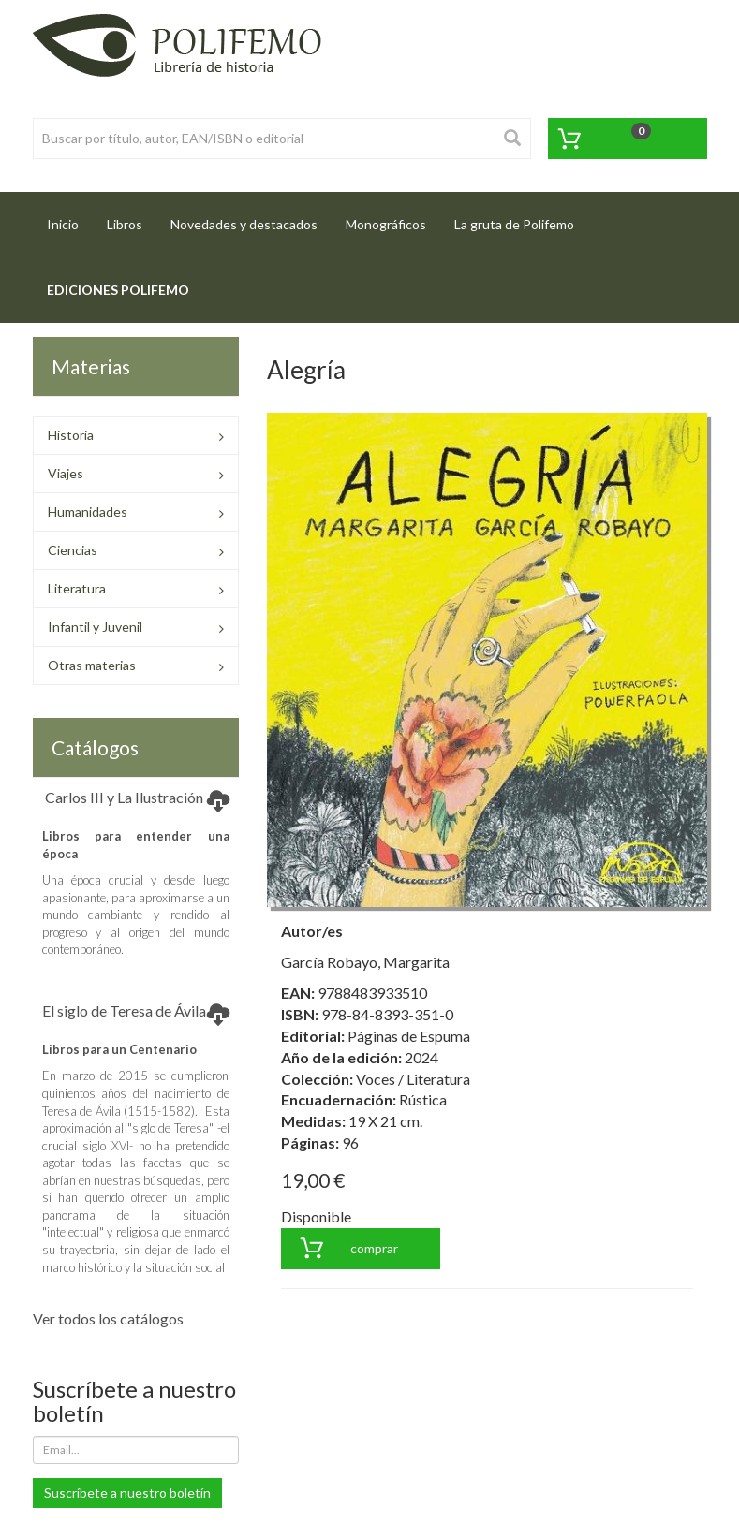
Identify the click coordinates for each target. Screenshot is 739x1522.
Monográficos (386, 224)
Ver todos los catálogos (108, 1318)
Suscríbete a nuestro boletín (127, 1492)
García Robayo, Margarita (365, 962)
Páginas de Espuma (408, 1036)
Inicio (70, 218)
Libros (124, 224)
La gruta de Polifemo (514, 224)
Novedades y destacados (244, 224)
